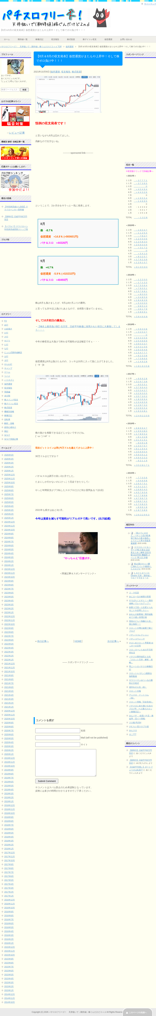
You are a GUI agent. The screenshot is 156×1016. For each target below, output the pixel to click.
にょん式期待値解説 (13, 352)
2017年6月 (9, 876)
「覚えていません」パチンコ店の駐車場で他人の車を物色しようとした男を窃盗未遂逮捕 (140, 538)
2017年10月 (9, 860)
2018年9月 (9, 817)
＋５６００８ (140, 329)
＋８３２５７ (140, 256)
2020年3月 (9, 746)
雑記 (6, 431)
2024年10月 (9, 530)
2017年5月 (9, 880)
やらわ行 (8, 364)
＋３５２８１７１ (142, 465)
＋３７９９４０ (140, 387)
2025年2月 (9, 514)
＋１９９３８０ (140, 431)
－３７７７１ (140, 180)
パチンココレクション (139, 635)
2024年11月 (9, 526)
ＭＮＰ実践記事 (11, 439)
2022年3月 (9, 652)
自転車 (7, 419)
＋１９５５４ (140, 198)
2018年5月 (9, 833)
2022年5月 (9, 644)
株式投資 (71, 39)
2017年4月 (9, 884)
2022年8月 (9, 632)
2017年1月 (9, 896)
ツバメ (7, 376)
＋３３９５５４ (140, 408)
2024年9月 (9, 534)
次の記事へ (113, 641)
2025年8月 (9, 490)
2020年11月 (9, 715)
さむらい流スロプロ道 (139, 726)
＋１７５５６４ (140, 285)
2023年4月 (9, 601)
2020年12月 (9, 711)
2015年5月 (9, 975)
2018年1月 (9, 849)
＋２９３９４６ (140, 350)
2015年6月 (9, 971)
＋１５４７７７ (140, 353)
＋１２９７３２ (140, 405)
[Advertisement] (78, 175)
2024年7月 (9, 541)
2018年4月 (9, 837)
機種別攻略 (9, 411)
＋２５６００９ (140, 245)
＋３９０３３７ (140, 344)
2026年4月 (9, 459)
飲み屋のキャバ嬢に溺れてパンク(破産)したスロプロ (141, 566)
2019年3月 (9, 793)
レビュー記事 (17, 132)
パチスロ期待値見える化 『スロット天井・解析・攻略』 (141, 659)
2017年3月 (9, 888)
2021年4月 (9, 695)
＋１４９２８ (140, 361)
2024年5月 (9, 549)
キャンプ (8, 368)
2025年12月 (9, 475)
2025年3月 (9, 510)
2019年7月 (9, 778)
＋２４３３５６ (140, 338)
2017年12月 (9, 852)
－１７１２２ (140, 282)
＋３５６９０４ (140, 452)
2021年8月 (9, 679)
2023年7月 (9, 589)
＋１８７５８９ (140, 510)
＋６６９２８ (140, 378)
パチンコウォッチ (137, 639)
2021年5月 (9, 691)
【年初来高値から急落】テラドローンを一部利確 (16, 208)
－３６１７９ (140, 309)
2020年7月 (9, 730)
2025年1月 (9, 518)
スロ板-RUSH (135, 722)
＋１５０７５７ (140, 446)
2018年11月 (9, 809)
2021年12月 (9, 664)
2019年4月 (9, 789)
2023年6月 (9, 593)
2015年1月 (9, 990)
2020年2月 (9, 750)
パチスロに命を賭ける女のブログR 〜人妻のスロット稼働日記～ (141, 709)
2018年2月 (9, 845)
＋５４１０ (140, 253)
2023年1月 (9, 612)
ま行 (6, 360)
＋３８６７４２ (140, 501)
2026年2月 (9, 467)
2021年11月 (9, 667)
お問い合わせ (126, 39)
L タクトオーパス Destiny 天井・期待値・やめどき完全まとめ (141, 575)
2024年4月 (9, 553)
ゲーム (7, 372)
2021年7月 (9, 683)
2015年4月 (9, 978)
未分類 (7, 396)
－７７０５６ (141, 478)
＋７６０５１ (140, 288)
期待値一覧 (23, 39)
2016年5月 (9, 927)
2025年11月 (9, 478)
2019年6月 (9, 782)
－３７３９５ (140, 183)
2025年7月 (9, 494)
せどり (7, 341)
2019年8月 (9, 774)
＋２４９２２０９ (142, 416)
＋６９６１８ (141, 507)
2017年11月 (9, 856)
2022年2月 (9, 656)
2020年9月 (9, 723)
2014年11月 (9, 998)
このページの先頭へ (138, 1012)
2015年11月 (9, 951)
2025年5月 (9, 502)
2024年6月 (9, 545)
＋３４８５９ (140, 297)
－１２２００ (140, 279)
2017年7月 (9, 872)
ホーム (7, 39)
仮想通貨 (108, 39)
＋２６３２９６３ (142, 515)
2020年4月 (9, 742)
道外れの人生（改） (138, 687)
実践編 (7, 392)
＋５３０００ (140, 303)
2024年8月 (9, 538)
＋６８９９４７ (140, 428)
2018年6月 (9, 829)
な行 (6, 348)
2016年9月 (9, 912)
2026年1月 (9, 471)
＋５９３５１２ (140, 455)
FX (5, 321)
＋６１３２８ (141, 437)
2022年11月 (9, 620)
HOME (78, 641)
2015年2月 (9, 986)
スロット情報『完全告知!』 (141, 702)
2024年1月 (9, 565)
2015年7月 (9, 967)
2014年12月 (9, 994)
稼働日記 (39, 39)
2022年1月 (9, 660)
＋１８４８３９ (140, 300)
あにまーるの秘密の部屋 (140, 596)
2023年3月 (9, 604)
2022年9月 (9, 628)
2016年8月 (9, 915)
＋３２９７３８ (140, 381)
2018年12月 (9, 805)
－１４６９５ (140, 201)
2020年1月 (9, 754)
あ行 (6, 325)
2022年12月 (9, 616)
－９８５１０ (140, 306)
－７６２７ (140, 236)
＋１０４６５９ (140, 402)
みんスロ (133, 730)
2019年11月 (9, 762)
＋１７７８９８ (140, 495)
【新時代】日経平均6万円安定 (15, 218)
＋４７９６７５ (140, 498)
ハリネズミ (9, 380)
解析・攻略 (9, 423)
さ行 (6, 337)
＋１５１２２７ (140, 486)
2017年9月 (9, 864)
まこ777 (132, 734)
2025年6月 (9, 498)
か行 (6, 333)
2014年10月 (9, 1002)
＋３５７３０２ (140, 396)
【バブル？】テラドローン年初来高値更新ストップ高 (16, 227)
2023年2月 (9, 608)
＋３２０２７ (140, 332)
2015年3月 (9, 982)
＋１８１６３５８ (142, 366)
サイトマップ (150, 4)
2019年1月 (9, 801)
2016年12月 (9, 900)
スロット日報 (135, 691)
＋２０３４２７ (140, 390)
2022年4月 (9, 648)
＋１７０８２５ (140, 504)
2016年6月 (9, 923)
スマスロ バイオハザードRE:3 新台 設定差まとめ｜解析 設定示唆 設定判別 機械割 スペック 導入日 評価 (141, 552)
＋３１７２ (140, 248)
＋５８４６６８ (141, 316)
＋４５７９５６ (140, 492)
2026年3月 (9, 463)
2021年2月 (9, 703)
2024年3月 (9, 557)
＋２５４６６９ (140, 341)
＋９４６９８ (141, 480)
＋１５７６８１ (140, 291)
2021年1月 (9, 707)
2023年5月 (9, 597)
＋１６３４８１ (140, 411)
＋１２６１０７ (140, 262)
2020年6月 (9, 734)
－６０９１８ (141, 443)
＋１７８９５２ (140, 434)
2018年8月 (9, 821)
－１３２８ (141, 217)
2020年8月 (9, 727)
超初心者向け (10, 427)
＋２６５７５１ (140, 483)
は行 (6, 356)
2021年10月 (9, 671)
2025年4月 (9, 506)
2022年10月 (9, 624)
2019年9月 (9, 770)
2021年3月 (9, 699)
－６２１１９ (141, 460)
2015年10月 (9, 955)
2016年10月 (9, 908)
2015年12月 (9, 947)
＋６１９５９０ (141, 267)
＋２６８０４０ (140, 489)
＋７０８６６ (140, 358)
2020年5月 (9, 738)
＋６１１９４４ (140, 449)
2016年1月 (9, 943)
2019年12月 (9, 758)
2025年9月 (9, 486)
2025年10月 (9, 482)
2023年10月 (9, 577)
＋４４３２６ (140, 192)
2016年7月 (9, 919)
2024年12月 (9, 522)
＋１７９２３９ (140, 259)
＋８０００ (140, 294)
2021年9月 (9, 675)
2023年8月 (9, 585)
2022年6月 (9, 640)
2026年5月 (9, 455)
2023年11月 (9, 573)
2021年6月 (9, 687)
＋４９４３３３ (140, 457)
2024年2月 (9, 561)
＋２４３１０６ (140, 347)
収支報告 (55, 39)
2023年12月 (9, 569)
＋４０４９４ (140, 189)
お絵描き (8, 329)
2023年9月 (9, 581)
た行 (6, 344)
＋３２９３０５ (140, 393)
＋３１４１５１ (140, 440)
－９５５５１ (140, 384)
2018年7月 (9, 825)
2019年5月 (9, 786)
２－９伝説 (134, 592)
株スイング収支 (11, 400)
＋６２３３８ (140, 355)
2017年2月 (9, 892)
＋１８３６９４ (140, 399)
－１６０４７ (140, 230)
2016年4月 (9, 931)
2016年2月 (9, 939)
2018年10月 (9, 813)
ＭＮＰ (7, 435)
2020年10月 (9, 719)
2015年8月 (9, 963)
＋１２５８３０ (140, 242)
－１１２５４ (140, 233)
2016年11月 (9, 904)
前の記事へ (43, 641)
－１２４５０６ (140, 239)
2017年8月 (9, 868)
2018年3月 (9, 841)
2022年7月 (9, 636)
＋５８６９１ (140, 312)
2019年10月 (9, 766)
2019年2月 (9, 797)
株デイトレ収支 (90, 39)
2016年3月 (9, 935)
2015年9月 (9, 959)
